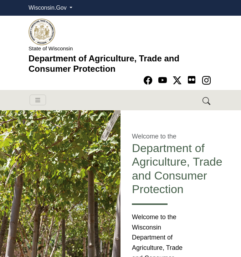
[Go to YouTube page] (163, 80)
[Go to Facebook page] (149, 80)
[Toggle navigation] (38, 100)
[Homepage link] (42, 32)
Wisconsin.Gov (48, 8)
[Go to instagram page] (206, 80)
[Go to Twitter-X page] (178, 80)
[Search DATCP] (206, 100)
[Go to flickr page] (191, 80)
